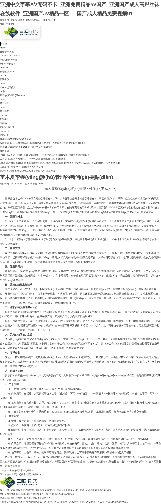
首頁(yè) (40, 170)
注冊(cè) (10, 24)
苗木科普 (50, 170)
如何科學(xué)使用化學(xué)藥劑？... (25, 474)
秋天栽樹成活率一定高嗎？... (21, 470)
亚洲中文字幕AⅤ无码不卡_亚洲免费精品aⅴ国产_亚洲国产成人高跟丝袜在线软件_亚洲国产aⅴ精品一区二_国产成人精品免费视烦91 (64, 502)
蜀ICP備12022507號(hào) (61, 494)
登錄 (2, 24)
